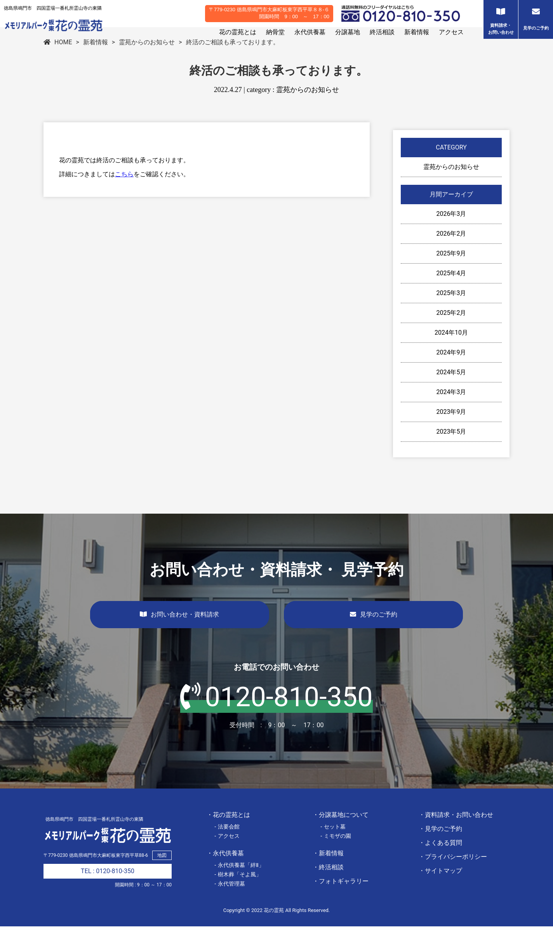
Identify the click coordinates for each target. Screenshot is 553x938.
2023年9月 (451, 423)
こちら (124, 185)
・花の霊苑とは (228, 826)
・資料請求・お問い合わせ (456, 826)
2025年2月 (451, 324)
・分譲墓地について (341, 826)
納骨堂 (275, 32)
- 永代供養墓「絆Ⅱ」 (239, 877)
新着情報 (416, 32)
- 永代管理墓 (229, 895)
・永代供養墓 (225, 865)
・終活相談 (328, 878)
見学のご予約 (373, 626)
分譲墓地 (347, 32)
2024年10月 (451, 344)
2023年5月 (451, 443)
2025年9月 (451, 265)
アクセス (451, 32)
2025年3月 (451, 304)
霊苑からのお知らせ (147, 53)
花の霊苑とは (237, 32)
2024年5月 (451, 383)
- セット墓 (333, 838)
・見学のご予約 (440, 840)
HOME (57, 53)
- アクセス (227, 847)
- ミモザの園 (335, 847)
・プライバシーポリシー (453, 868)
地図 (162, 867)
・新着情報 (328, 865)
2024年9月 (451, 364)
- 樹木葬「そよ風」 (237, 886)
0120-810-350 (276, 708)
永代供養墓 (309, 32)
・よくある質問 (440, 854)
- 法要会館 (227, 838)
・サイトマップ (440, 882)
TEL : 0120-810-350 (107, 882)
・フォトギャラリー (341, 892)
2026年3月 (451, 225)
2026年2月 (451, 245)
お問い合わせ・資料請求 (179, 626)
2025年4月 (451, 284)
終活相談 (382, 32)
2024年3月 (451, 403)
